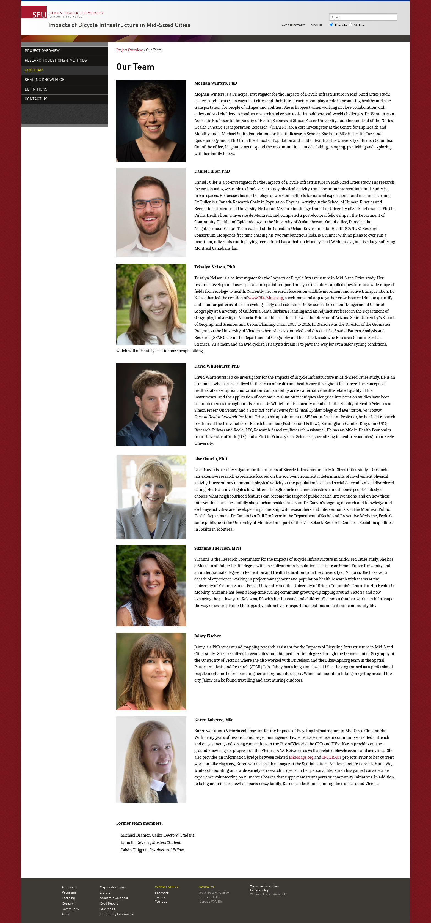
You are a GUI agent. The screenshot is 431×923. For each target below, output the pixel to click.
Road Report (109, 903)
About (66, 914)
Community (70, 909)
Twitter (160, 897)
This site (338, 25)
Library (105, 892)
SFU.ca (356, 25)
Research (69, 903)
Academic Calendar (114, 898)
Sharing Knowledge (44, 80)
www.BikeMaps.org (265, 297)
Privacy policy (259, 890)
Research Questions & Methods (56, 61)
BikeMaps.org (301, 757)
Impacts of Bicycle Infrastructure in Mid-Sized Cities (119, 25)
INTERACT (331, 757)
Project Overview (42, 51)
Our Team (34, 70)
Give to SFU (108, 909)
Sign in (316, 25)
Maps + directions (113, 887)
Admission (69, 887)
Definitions (36, 89)
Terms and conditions (264, 887)
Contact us (207, 887)
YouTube (161, 901)
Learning (68, 898)
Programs (69, 892)
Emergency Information (117, 914)
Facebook (162, 893)
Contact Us (36, 99)
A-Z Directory (293, 25)
